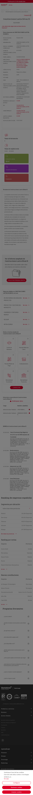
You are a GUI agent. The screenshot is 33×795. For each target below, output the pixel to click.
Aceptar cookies (16, 792)
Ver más (6, 779)
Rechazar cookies (16, 787)
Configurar (16, 783)
